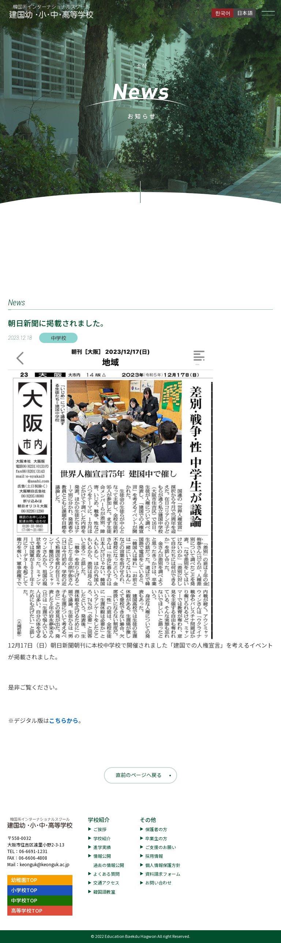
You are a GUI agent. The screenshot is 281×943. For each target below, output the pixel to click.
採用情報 (154, 856)
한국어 (223, 12)
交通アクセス (106, 882)
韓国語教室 (104, 892)
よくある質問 (106, 874)
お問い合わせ (158, 882)
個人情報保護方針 (162, 865)
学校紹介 (99, 819)
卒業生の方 (156, 838)
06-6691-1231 (33, 851)
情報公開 (102, 856)
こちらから (63, 720)
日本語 (244, 12)
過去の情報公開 (108, 865)
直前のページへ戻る (139, 774)
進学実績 (102, 847)
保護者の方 (156, 829)
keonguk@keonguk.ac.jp (45, 864)
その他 (148, 819)
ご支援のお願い (160, 847)
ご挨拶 (99, 829)
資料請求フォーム (162, 874)
